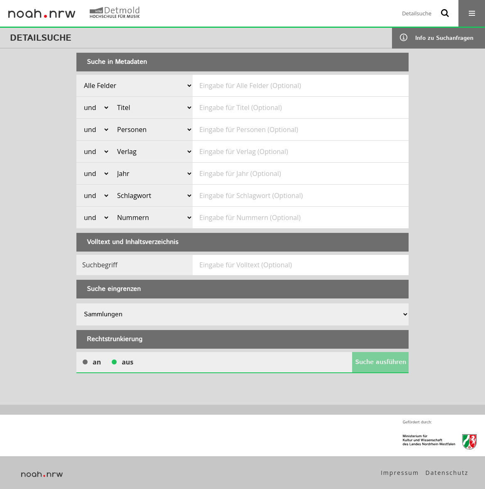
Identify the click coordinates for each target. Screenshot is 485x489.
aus (122, 362)
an (91, 362)
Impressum (400, 473)
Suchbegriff (100, 264)
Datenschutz (447, 473)
